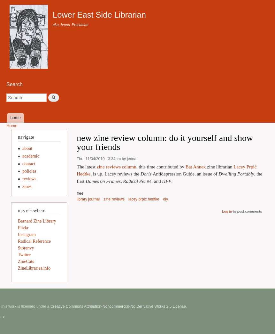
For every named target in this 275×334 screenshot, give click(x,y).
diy (165, 199)
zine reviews (114, 199)
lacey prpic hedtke (143, 199)
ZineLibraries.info (34, 268)
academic (30, 156)
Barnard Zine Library (37, 221)
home (15, 117)
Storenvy (26, 248)
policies (29, 171)
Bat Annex (196, 166)
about (27, 148)
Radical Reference (34, 241)
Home (12, 125)
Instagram (27, 234)
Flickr (23, 227)
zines (27, 186)
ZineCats (26, 261)
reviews (29, 178)
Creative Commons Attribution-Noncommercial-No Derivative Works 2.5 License (118, 306)
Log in (227, 211)
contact (28, 163)
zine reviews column (116, 166)
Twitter (24, 254)
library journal (88, 199)
